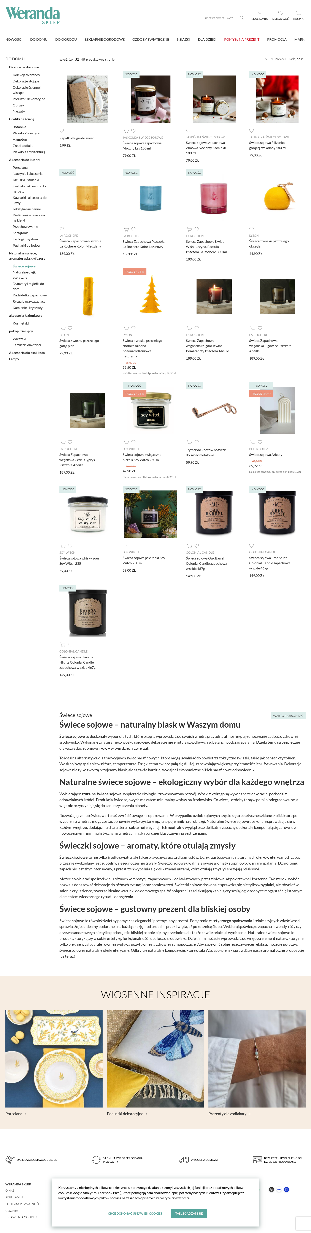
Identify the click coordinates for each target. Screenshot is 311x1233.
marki (300, 39)
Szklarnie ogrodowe (105, 39)
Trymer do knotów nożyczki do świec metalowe (206, 452)
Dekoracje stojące (26, 80)
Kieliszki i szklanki (26, 179)
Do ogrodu (66, 39)
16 (71, 59)
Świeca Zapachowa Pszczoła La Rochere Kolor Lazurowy (144, 243)
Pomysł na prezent (241, 39)
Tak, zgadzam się (189, 1213)
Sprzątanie (21, 232)
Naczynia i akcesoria (28, 172)
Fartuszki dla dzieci (27, 344)
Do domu (39, 39)
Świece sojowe (24, 265)
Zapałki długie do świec (76, 138)
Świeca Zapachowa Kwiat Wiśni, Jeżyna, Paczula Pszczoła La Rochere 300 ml (206, 246)
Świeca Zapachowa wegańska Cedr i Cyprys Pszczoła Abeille (77, 459)
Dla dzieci (207, 39)
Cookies (11, 1209)
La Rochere (68, 235)
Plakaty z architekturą (29, 151)
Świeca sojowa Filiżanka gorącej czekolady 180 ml (267, 145)
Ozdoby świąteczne (150, 39)
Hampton (20, 138)
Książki (183, 39)
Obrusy (18, 104)
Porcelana (20, 166)
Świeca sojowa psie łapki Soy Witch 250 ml (144, 559)
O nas (9, 1189)
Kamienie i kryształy (28, 307)
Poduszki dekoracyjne (29, 98)
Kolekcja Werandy (26, 74)
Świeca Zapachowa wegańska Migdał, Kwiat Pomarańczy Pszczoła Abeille (207, 345)
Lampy (14, 358)
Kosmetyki (21, 322)
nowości (13, 39)
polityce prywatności (174, 1198)
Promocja (277, 39)
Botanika (19, 126)
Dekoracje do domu (24, 66)
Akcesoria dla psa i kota (27, 352)
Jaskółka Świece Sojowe (143, 137)
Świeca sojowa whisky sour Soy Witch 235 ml (79, 559)
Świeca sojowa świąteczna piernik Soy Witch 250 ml (142, 456)
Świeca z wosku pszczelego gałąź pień (79, 342)
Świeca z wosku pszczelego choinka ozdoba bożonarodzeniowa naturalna (142, 347)
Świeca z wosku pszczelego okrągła (269, 243)
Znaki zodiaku (23, 145)
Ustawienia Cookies (21, 1216)
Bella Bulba (258, 448)
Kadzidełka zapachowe (30, 294)
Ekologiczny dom (25, 238)
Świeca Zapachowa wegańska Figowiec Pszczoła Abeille (270, 345)
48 (83, 59)
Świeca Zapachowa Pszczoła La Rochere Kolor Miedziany (80, 243)
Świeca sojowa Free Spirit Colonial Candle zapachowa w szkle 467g (269, 562)
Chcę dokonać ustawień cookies (135, 1213)
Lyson (254, 235)
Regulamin (14, 1196)
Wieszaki (19, 338)
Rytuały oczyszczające (29, 300)
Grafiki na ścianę (22, 118)
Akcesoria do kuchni (24, 159)
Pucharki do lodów (26, 244)
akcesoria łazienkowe (26, 314)
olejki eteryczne (116, 949)
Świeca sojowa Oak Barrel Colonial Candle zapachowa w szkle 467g (206, 562)
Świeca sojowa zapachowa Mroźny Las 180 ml (142, 145)
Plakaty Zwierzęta (26, 132)
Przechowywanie (25, 225)
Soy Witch (131, 448)
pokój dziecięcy (21, 330)
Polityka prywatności (23, 1203)
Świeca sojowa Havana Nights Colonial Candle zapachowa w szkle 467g (77, 661)
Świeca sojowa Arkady (265, 454)
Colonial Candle (200, 552)
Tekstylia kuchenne (27, 208)
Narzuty (19, 110)
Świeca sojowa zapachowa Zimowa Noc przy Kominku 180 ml (206, 147)
